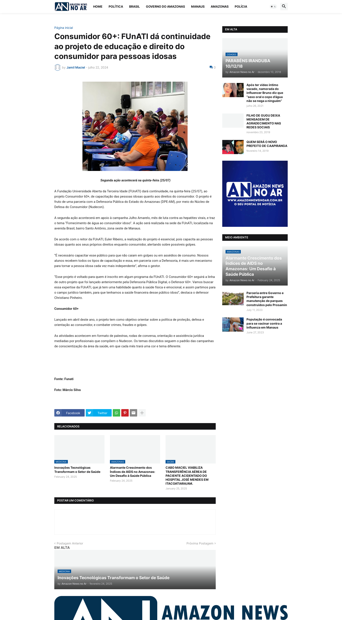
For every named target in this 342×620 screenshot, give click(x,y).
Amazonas (220, 6)
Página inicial (63, 27)
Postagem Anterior (70, 543)
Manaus (198, 6)
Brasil (134, 6)
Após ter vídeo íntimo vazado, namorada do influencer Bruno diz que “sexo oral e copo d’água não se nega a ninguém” (264, 93)
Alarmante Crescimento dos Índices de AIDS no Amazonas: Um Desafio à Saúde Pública (132, 471)
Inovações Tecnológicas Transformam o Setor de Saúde (77, 469)
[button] (273, 6)
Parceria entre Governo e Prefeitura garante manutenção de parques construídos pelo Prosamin (266, 299)
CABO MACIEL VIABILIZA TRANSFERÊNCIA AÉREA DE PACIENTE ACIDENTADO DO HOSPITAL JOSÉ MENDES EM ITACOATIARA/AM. (187, 475)
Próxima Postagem (199, 543)
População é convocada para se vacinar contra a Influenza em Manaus (264, 323)
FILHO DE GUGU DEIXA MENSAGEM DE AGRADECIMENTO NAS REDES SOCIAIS (263, 121)
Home (98, 6)
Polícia (241, 6)
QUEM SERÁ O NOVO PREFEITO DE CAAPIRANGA (266, 144)
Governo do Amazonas (165, 6)
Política (116, 6)
